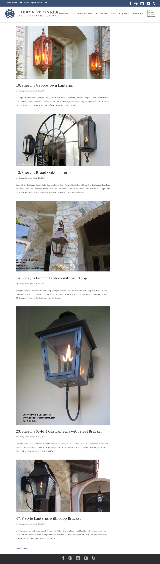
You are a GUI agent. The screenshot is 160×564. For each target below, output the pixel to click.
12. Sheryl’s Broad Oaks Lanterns (43, 172)
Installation (101, 13)
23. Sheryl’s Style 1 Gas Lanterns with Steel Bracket (59, 431)
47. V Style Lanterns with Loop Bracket (48, 518)
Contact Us (138, 13)
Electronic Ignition (120, 13)
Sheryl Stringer (26, 90)
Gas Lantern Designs (58, 13)
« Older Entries (23, 548)
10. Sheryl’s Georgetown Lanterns (44, 85)
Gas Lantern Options (82, 13)
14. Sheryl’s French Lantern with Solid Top (51, 278)
